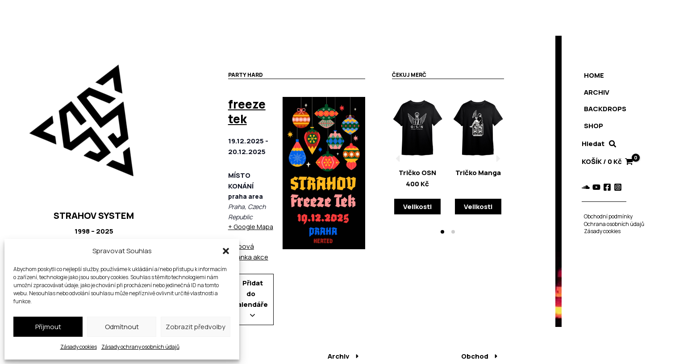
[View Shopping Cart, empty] (607, 162)
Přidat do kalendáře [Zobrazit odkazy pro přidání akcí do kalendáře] (251, 297)
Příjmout (48, 326)
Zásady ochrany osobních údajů (140, 347)
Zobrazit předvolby (195, 326)
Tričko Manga (478, 172)
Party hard (245, 75)
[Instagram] (616, 187)
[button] (225, 251)
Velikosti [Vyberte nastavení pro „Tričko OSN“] (417, 206)
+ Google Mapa (250, 226)
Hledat (590, 143)
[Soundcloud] (583, 187)
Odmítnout (122, 326)
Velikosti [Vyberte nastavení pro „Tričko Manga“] (478, 206)
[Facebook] (605, 187)
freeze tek (247, 111)
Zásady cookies (78, 347)
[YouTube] (594, 187)
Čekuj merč (409, 75)
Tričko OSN (417, 172)
